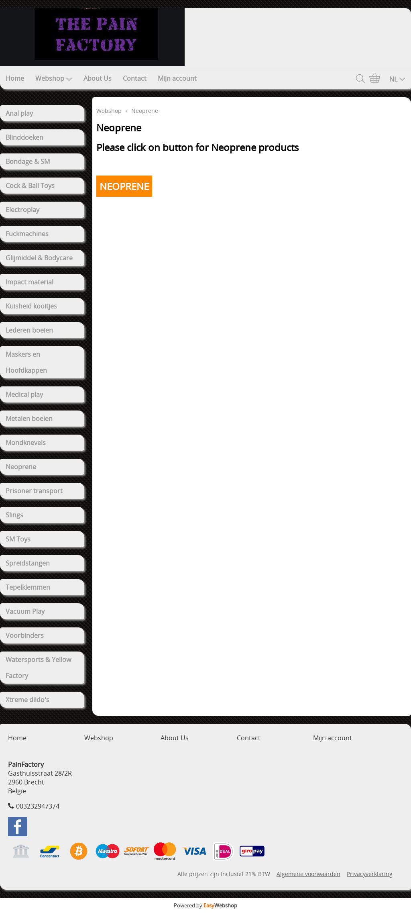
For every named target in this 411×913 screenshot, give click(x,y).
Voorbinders (25, 635)
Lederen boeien (29, 330)
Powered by (205, 905)
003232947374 (37, 806)
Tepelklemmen (28, 587)
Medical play (24, 394)
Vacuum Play (25, 611)
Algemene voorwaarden (308, 874)
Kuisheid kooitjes (31, 306)
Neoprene (21, 466)
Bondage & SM (28, 161)
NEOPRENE (124, 186)
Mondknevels (26, 442)
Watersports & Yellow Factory (38, 667)
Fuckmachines (27, 233)
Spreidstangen (28, 563)
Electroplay (22, 209)
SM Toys (18, 539)
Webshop (53, 78)
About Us (97, 78)
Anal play (19, 113)
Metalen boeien (29, 418)
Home (15, 78)
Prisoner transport (34, 490)
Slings (14, 515)
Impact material (29, 282)
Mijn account (177, 78)
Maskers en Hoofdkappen (26, 362)
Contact (134, 78)
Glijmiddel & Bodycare (39, 257)
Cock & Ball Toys (30, 185)
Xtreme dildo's (27, 699)
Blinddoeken (24, 137)
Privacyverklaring (370, 874)
